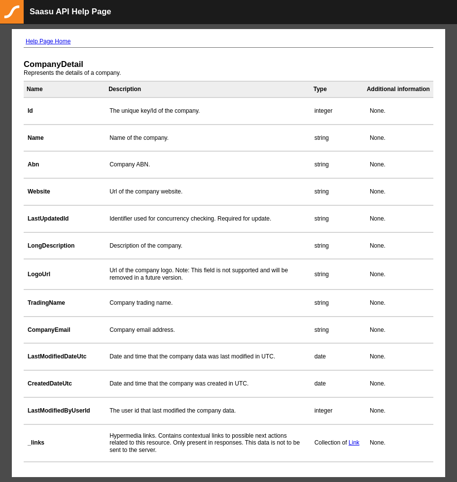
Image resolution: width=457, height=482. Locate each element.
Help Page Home (48, 41)
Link (354, 442)
